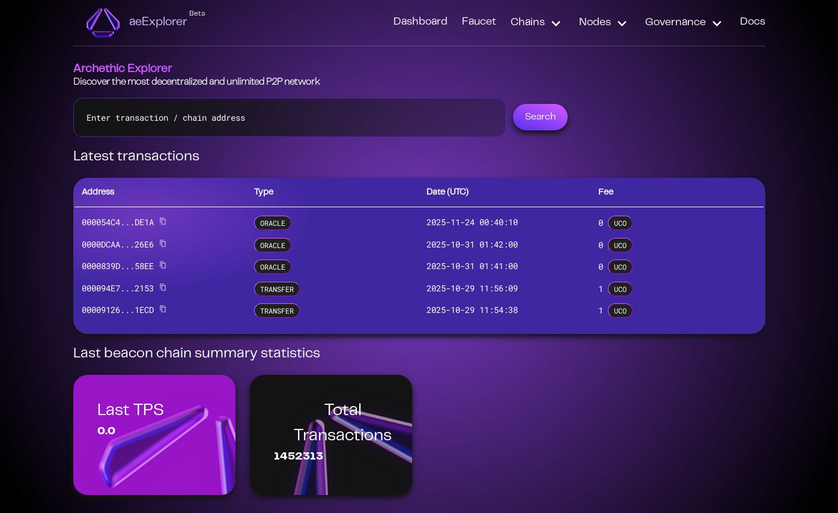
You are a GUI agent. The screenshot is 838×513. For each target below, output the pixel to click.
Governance (675, 23)
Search (540, 117)
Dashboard (420, 22)
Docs (752, 22)
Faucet (479, 22)
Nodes (595, 23)
